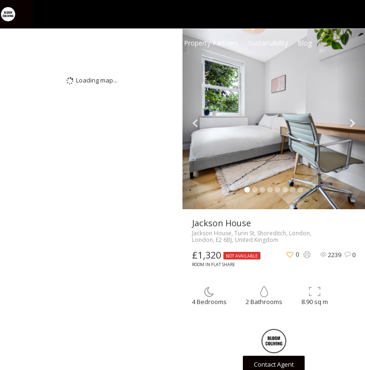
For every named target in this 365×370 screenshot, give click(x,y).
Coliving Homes (150, 42)
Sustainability (268, 42)
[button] (196, 119)
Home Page (98, 42)
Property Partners (211, 42)
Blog (305, 42)
